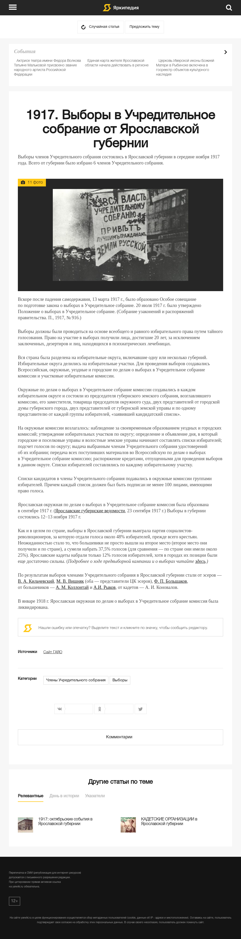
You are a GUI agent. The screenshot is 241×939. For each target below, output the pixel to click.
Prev (216, 52)
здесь (200, 561)
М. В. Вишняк (70, 581)
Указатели (95, 796)
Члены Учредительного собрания (76, 680)
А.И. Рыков (104, 587)
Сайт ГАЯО (52, 652)
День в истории (64, 796)
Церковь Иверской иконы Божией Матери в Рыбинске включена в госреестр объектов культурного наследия (185, 67)
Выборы (120, 680)
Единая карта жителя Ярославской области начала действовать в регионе (116, 63)
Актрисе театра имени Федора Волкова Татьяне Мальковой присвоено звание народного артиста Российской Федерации (47, 67)
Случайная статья (104, 27)
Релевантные (30, 796)
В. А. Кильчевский (36, 581)
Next (225, 52)
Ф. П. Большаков (170, 581)
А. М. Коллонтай (72, 587)
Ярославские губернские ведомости (90, 510)
